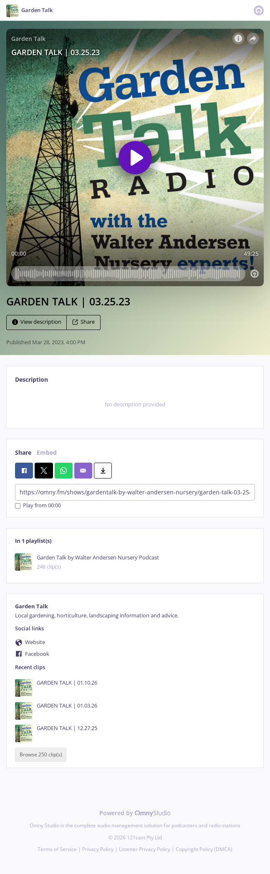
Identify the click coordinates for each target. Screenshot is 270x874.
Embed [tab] (47, 452)
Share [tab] (23, 452)
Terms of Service (57, 849)
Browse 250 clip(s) (41, 754)
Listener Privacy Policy (144, 849)
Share (83, 321)
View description (36, 321)
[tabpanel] (135, 405)
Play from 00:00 (38, 506)
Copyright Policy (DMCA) (204, 849)
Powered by (135, 813)
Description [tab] (31, 379)
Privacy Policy (98, 849)
